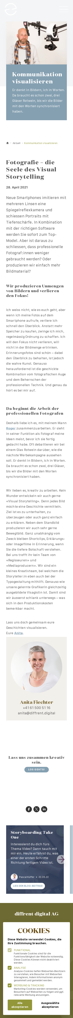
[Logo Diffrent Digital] (11, 9)
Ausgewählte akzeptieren (50, 1004)
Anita (18, 633)
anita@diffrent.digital (36, 713)
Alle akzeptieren (19, 1004)
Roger (11, 428)
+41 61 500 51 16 (36, 708)
